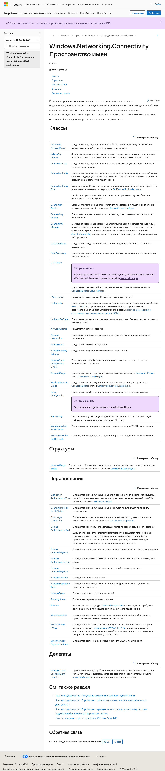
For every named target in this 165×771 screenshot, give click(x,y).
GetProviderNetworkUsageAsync (113, 385)
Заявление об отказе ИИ (15, 764)
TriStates (55, 605)
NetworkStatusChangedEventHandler (58, 674)
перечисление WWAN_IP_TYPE (109, 627)
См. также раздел (61, 92)
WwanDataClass (59, 614)
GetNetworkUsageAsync (91, 376)
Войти (158, 4)
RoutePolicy (56, 416)
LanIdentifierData (59, 319)
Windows (65, 35)
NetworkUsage (129, 278)
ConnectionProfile (59, 172)
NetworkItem (57, 344)
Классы (55, 76)
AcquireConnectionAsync (122, 208)
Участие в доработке (78, 764)
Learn (52, 35)
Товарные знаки (105, 768)
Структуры (57, 80)
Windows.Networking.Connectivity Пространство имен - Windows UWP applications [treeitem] (20, 59)
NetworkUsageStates (113, 605)
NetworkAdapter (79, 306)
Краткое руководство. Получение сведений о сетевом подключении (95, 695)
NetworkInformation (82, 677)
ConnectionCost (59, 163)
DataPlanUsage (58, 252)
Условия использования (80, 768)
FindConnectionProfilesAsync (127, 189)
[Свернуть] (39, 33)
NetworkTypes (58, 593)
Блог (59, 764)
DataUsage (56, 262)
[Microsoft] (6, 4)
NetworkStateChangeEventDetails (57, 363)
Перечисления (59, 84)
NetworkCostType (59, 577)
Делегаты (56, 88)
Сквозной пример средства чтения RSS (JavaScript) (85, 718)
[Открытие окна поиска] (150, 4)
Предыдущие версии (42, 764)
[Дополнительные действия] (157, 35)
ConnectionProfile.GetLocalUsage (87, 290)
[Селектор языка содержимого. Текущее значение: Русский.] (10, 756)
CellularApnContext (102, 501)
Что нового (138, 13)
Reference (90, 35)
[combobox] (22, 39)
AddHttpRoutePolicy (81, 233)
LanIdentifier (57, 302)
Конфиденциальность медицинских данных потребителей (32, 768)
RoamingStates (58, 599)
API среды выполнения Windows (116, 35)
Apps (77, 35)
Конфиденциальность (104, 764)
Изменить (153, 100)
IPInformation (57, 296)
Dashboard (154, 13)
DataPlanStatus (58, 243)
